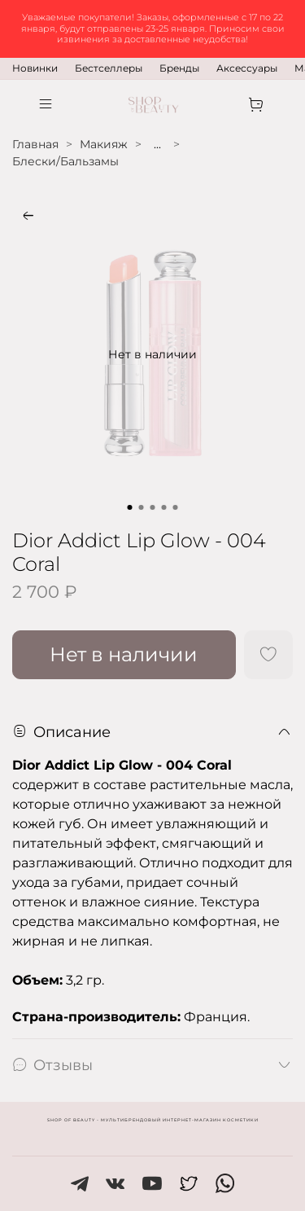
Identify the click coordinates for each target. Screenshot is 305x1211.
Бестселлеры (108, 68)
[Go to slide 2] (141, 507)
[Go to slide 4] (164, 507)
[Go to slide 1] (130, 507)
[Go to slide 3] (152, 507)
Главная (35, 144)
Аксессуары (246, 68)
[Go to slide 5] (175, 507)
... (157, 144)
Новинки (35, 68)
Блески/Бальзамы (65, 161)
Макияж (104, 144)
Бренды (179, 68)
